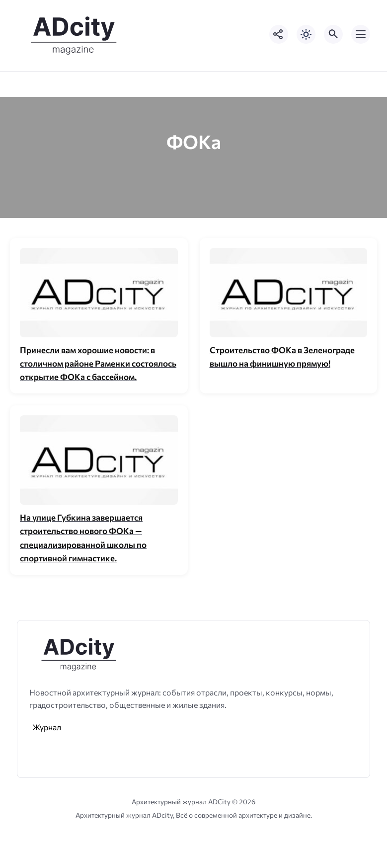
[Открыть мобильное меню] (360, 34)
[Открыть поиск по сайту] (333, 34)
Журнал (46, 727)
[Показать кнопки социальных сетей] (278, 34)
